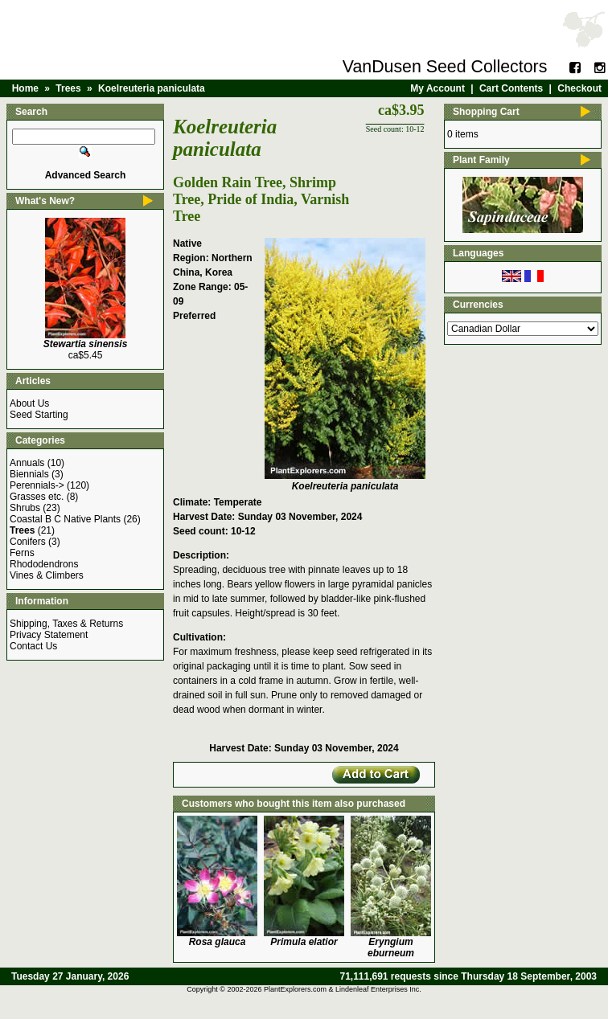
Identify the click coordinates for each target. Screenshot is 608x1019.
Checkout (579, 88)
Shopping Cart (486, 111)
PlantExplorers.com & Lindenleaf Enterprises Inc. (342, 989)
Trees (67, 88)
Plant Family (481, 160)
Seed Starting (39, 414)
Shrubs (25, 508)
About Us (29, 403)
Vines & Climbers (47, 575)
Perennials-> (37, 485)
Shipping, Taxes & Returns (66, 623)
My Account (437, 88)
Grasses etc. (37, 496)
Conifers (28, 541)
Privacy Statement (49, 634)
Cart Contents (511, 88)
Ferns (22, 553)
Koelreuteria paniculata (151, 88)
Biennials (29, 474)
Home (25, 88)
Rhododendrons (44, 564)
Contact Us (33, 646)
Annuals (27, 463)
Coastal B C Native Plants (65, 519)
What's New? (45, 201)
